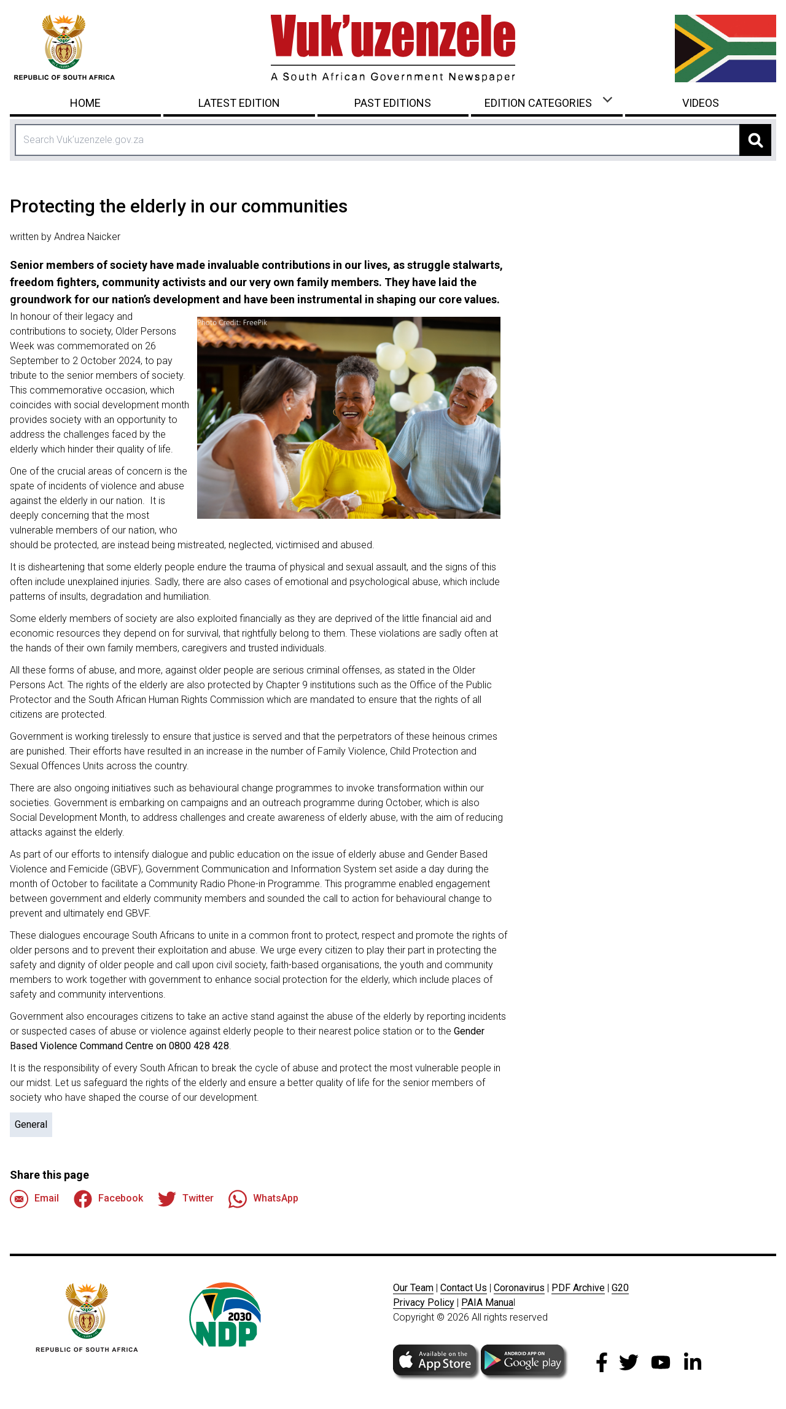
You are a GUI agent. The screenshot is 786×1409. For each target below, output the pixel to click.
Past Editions (392, 102)
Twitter (186, 1199)
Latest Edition (239, 102)
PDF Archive (578, 1288)
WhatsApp (263, 1199)
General (31, 1124)
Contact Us (463, 1288)
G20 (620, 1288)
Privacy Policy (423, 1302)
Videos (700, 102)
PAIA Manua (487, 1302)
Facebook (108, 1199)
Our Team (413, 1288)
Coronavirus (519, 1288)
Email (34, 1199)
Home (85, 102)
